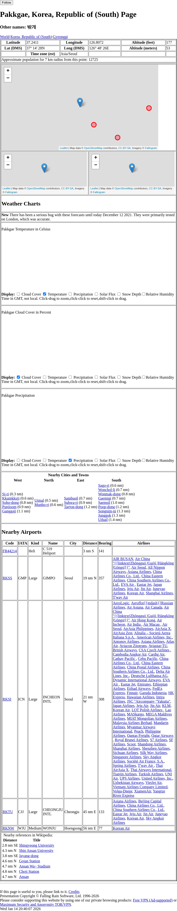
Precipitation (83, 294)
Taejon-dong (73, 507)
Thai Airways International (150, 770)
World (5, 37)
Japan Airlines (123, 706)
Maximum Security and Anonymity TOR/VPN (35, 904)
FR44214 (10, 551)
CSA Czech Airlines (154, 650)
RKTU (8, 812)
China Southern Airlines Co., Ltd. (141, 669)
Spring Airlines (124, 765)
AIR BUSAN (123, 559)
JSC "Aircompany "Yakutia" (148, 701)
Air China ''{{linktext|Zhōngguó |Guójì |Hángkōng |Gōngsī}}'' (143, 563)
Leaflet (64, 148)
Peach (138, 731)
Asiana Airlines (139, 572)
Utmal (39, 500)
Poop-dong (106, 507)
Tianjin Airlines (125, 774)
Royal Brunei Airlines (131, 740)
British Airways (125, 650)
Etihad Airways (139, 689)
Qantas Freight (138, 736)
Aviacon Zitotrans (133, 646)
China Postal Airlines (143, 667)
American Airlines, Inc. (154, 637)
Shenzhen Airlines (156, 748)
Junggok (104, 515)
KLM (166, 706)
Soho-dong (10, 503)
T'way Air (120, 597)
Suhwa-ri (71, 503)
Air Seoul (138, 567)
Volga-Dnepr (122, 791)
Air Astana (135, 607)
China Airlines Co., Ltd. (137, 574)
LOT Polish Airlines (147, 710)
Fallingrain (151, 148)
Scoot (131, 744)
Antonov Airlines (126, 641)
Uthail (103, 520)
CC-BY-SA (124, 148)
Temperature (57, 294)
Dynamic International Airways (137, 680)
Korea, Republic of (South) (31, 37)
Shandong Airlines (152, 744)
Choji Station (29, 871)
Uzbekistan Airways (128, 783)
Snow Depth (131, 294)
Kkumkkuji (10, 498)
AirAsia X (163, 629)
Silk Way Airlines (153, 753)
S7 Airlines (158, 740)
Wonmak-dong (109, 494)
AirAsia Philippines (138, 629)
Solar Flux (107, 294)
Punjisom (9, 507)
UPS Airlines (130, 778)
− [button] (8, 78)
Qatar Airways (162, 736)
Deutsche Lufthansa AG (149, 676)
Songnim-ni (107, 511)
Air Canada (153, 607)
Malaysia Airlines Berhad (132, 723)
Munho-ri (41, 505)
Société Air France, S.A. (145, 761)
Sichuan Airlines (125, 753)
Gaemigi (104, 498)
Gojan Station (29, 861)
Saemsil (104, 503)
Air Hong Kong (143, 620)
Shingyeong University (36, 845)
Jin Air (146, 589)
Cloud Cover (31, 294)
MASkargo (135, 714)
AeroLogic (121, 603)
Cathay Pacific (124, 659)
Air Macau (152, 624)
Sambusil (71, 498)
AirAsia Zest (122, 633)
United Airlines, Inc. (157, 778)
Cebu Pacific (148, 659)
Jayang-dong (28, 856)
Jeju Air (133, 589)
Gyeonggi (60, 37)
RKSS (7, 578)
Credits (73, 892)
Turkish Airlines (151, 774)
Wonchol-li (106, 490)
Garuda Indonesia (152, 693)
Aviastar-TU (157, 646)
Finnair (132, 693)
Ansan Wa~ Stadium (34, 866)
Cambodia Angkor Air (130, 654)
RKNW (8, 828)
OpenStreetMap (93, 148)
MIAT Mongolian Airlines (147, 718)
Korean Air (135, 593)
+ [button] (8, 71)
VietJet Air (153, 783)
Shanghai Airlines (159, 593)
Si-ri (5, 494)
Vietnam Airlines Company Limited (140, 787)
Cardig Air (156, 654)
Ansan (24, 877)
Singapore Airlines (127, 757)
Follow (6, 2)
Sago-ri (103, 485)
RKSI (7, 699)
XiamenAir (142, 791)
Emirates (144, 684)
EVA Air (128, 584)
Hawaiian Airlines (140, 697)
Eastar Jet (144, 584)
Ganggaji (9, 511)
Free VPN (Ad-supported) (152, 900)
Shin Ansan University (36, 851)
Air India (134, 624)
